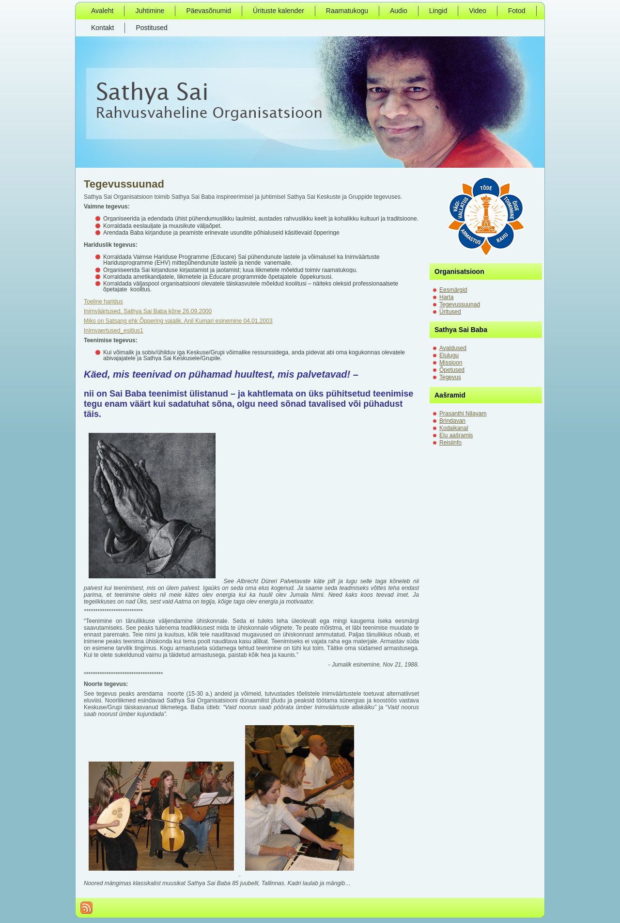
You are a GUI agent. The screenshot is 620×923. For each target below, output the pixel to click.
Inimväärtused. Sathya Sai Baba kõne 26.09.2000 (148, 311)
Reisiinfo (450, 442)
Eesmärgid (453, 289)
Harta (446, 297)
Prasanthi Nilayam (462, 413)
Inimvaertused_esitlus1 (113, 330)
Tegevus (450, 377)
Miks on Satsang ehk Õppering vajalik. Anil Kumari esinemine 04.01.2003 (178, 321)
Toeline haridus (103, 301)
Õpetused (452, 369)
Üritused (450, 311)
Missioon (450, 362)
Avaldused (452, 348)
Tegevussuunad (124, 184)
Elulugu (449, 355)
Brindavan (452, 420)
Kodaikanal (453, 428)
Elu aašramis (456, 435)
